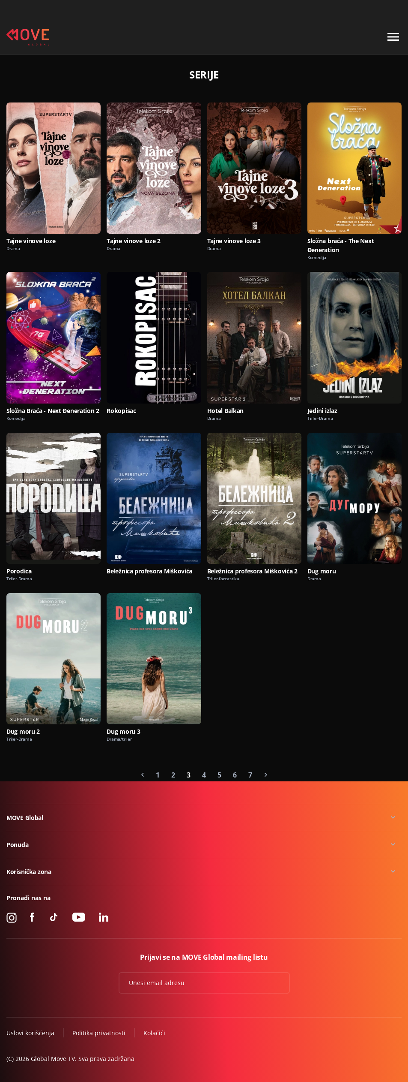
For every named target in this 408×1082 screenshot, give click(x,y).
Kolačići (154, 1033)
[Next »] (265, 775)
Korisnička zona (28, 872)
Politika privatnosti (98, 1033)
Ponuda (17, 845)
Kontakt (391, 10)
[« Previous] (142, 775)
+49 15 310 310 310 (346, 10)
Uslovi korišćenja (30, 1033)
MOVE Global (24, 818)
